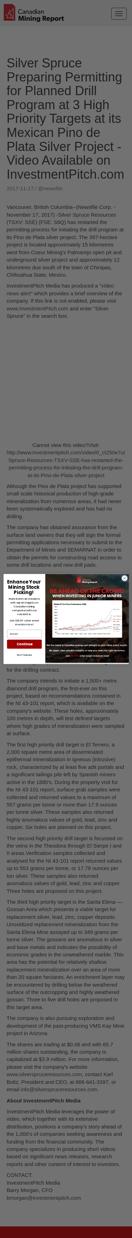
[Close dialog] (124, 578)
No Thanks (24, 655)
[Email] (24, 634)
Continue (24, 644)
